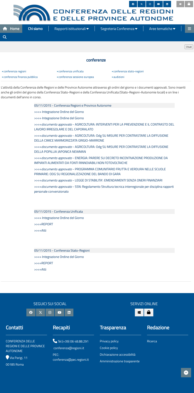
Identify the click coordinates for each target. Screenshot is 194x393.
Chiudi (189, 47)
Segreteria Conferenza (119, 28)
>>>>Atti (40, 230)
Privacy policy (109, 341)
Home (11, 28)
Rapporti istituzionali (71, 28)
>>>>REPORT (43, 224)
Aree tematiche (162, 28)
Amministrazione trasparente (120, 361)
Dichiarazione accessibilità (117, 354)
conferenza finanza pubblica (20, 77)
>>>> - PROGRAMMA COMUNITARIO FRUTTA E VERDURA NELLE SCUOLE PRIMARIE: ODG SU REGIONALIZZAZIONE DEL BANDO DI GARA (100, 171)
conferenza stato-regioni (128, 71)
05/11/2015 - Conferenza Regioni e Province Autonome (72, 105)
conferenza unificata (71, 71)
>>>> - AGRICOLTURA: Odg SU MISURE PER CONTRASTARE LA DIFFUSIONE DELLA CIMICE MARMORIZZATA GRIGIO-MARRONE (101, 138)
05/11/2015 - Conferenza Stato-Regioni (62, 250)
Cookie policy (109, 347)
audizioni (118, 77)
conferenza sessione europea (76, 77)
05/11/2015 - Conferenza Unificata (58, 211)
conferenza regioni (14, 71)
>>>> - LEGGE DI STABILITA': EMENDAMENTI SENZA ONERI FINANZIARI (98, 180)
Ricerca (152, 341)
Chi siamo (35, 28)
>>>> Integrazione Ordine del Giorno (59, 111)
